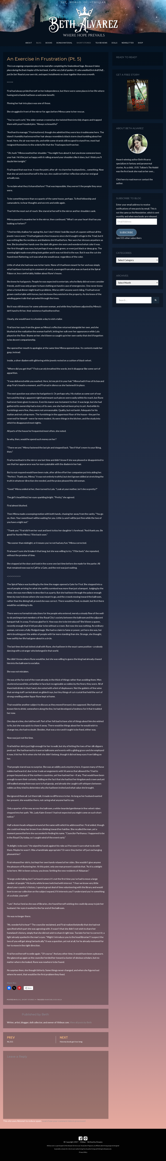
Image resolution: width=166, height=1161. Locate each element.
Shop (140, 43)
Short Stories (84, 43)
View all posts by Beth (81, 1022)
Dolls (114, 43)
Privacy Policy (83, 1152)
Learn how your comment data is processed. (64, 1120)
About (28, 43)
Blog (38, 43)
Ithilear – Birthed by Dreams (91, 1142)
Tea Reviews (101, 43)
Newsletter (128, 43)
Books (49, 43)
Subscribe (126, 232)
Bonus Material (64, 43)
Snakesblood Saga (53, 1000)
